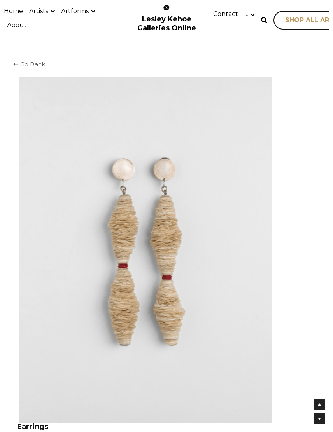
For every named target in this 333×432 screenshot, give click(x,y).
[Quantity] (254, 174)
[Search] (264, 20)
